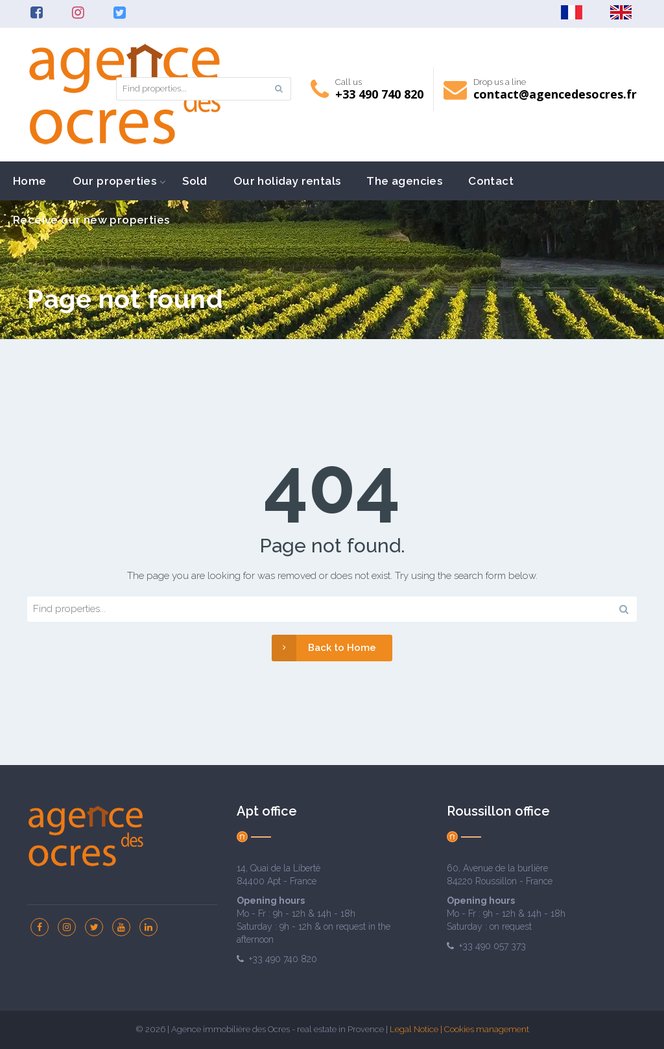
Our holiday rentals (287, 180)
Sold (195, 180)
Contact (491, 180)
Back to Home (324, 648)
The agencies (404, 180)
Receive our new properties (91, 219)
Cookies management (486, 1029)
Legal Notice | (417, 1029)
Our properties (115, 180)
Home (30, 180)
